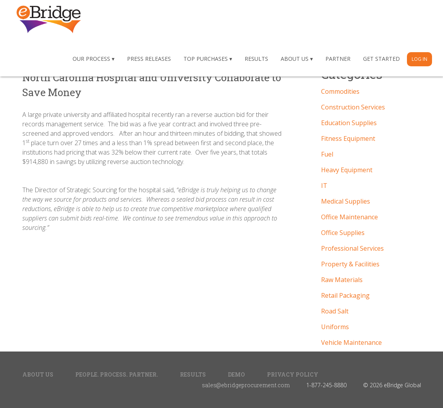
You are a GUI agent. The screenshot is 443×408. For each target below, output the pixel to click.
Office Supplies (343, 232)
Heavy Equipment (346, 170)
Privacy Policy (292, 374)
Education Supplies (349, 122)
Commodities (340, 91)
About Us (295, 58)
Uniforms (335, 326)
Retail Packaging (345, 295)
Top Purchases (205, 58)
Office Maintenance (349, 217)
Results (256, 58)
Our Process (91, 58)
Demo (236, 374)
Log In (419, 59)
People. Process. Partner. (116, 374)
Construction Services (353, 107)
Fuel (327, 154)
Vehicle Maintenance (351, 342)
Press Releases (149, 58)
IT (324, 185)
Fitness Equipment (348, 138)
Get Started (381, 58)
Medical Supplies (345, 201)
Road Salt (335, 311)
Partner (337, 58)
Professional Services (352, 248)
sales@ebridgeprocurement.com (246, 385)
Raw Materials (342, 279)
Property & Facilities (350, 264)
